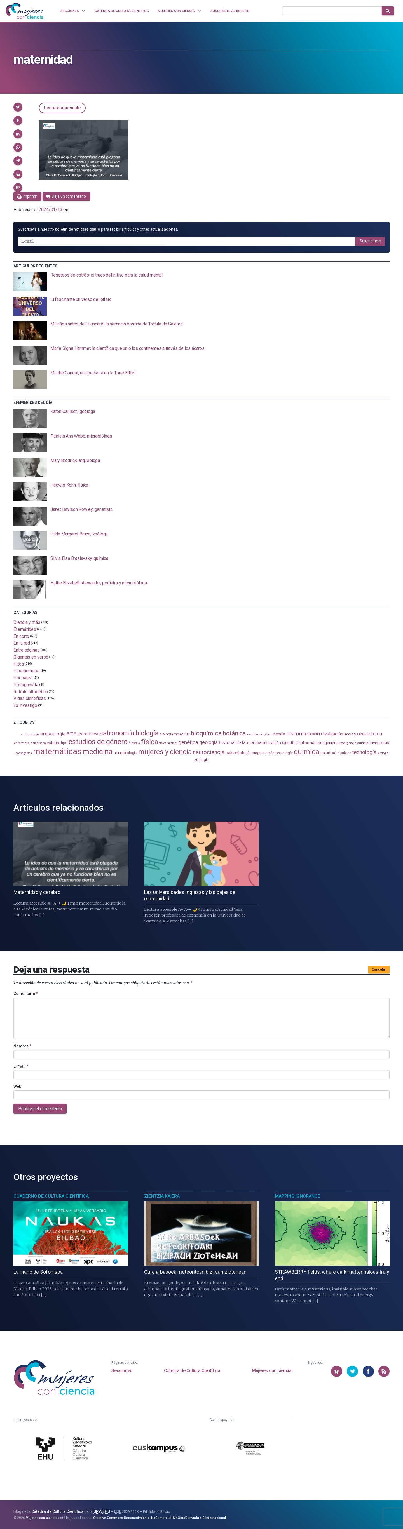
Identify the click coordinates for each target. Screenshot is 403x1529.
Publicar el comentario (40, 1108)
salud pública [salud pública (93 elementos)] (341, 753)
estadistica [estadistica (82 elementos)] (38, 743)
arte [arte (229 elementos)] (71, 733)
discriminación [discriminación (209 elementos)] (303, 733)
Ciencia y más (26, 622)
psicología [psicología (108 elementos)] (284, 753)
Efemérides (24, 629)
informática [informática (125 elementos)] (310, 742)
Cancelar (379, 969)
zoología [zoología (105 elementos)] (201, 760)
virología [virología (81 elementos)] (383, 753)
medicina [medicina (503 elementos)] (98, 751)
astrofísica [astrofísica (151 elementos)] (88, 734)
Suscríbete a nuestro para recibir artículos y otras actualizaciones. (98, 229)
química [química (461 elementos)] (306, 751)
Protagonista (25, 684)
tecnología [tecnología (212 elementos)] (364, 752)
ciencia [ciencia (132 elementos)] (279, 734)
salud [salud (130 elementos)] (325, 752)
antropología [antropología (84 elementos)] (30, 734)
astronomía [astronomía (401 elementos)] (116, 733)
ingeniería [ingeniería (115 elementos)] (330, 742)
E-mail (20, 1066)
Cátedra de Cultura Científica (192, 1370)
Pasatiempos (26, 670)
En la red (21, 643)
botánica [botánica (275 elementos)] (234, 733)
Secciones (121, 1370)
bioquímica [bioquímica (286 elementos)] (206, 733)
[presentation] (201, 281)
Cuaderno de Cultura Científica (51, 1196)
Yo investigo (25, 705)
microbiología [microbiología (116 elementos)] (125, 753)
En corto (21, 636)
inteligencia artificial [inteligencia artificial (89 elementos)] (354, 743)
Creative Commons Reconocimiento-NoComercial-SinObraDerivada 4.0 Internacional (159, 1518)
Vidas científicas (29, 698)
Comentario (25, 993)
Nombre (22, 1046)
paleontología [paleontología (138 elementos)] (238, 752)
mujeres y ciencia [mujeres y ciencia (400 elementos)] (165, 752)
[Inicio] (24, 11)
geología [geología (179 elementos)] (208, 742)
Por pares (22, 677)
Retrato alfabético (30, 691)
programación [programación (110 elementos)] (263, 753)
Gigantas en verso (30, 657)
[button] (17, 107)
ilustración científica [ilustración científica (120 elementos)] (281, 742)
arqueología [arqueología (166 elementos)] (53, 734)
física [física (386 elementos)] (149, 742)
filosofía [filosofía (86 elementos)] (134, 743)
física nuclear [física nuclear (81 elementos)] (168, 743)
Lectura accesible (62, 107)
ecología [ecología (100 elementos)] (351, 734)
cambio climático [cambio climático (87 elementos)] (259, 734)
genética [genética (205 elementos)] (188, 742)
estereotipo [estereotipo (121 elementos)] (57, 742)
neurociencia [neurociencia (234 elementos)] (208, 752)
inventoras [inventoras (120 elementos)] (379, 742)
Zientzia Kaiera (162, 1196)
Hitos (18, 663)
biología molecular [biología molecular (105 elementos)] (174, 734)
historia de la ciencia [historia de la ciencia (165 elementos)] (240, 742)
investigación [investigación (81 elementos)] (23, 753)
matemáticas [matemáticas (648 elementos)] (57, 751)
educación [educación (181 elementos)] (370, 734)
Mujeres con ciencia (271, 1370)
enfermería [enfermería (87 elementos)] (22, 743)
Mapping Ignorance (297, 1196)
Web (17, 1086)
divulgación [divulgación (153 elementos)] (332, 734)
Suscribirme (370, 241)
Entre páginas (26, 650)
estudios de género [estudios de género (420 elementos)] (98, 741)
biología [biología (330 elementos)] (146, 733)
